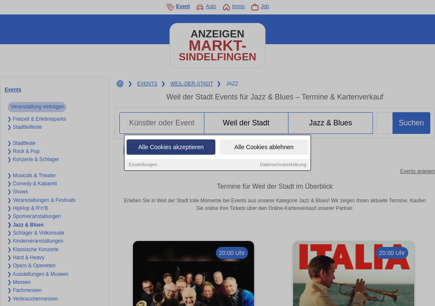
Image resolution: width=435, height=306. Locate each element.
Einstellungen (143, 165)
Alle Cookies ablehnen (264, 147)
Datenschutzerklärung (283, 165)
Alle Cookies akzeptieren (170, 147)
